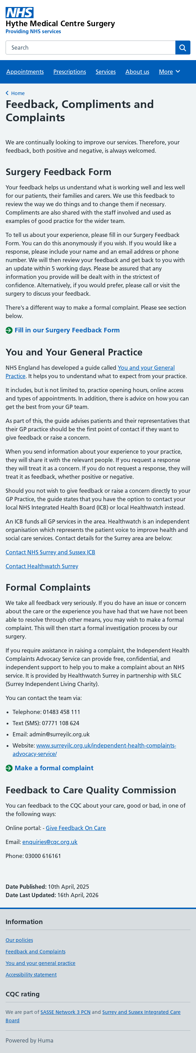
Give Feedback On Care (76, 827)
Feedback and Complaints (35, 952)
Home (18, 93)
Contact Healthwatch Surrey (42, 566)
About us (137, 71)
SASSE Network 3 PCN (65, 1012)
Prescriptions (69, 71)
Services (106, 71)
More (170, 71)
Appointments (25, 71)
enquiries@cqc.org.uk (50, 841)
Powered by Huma (29, 1040)
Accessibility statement (31, 975)
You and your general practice (40, 963)
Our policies (19, 940)
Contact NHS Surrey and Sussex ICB (50, 552)
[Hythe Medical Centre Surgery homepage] (61, 21)
